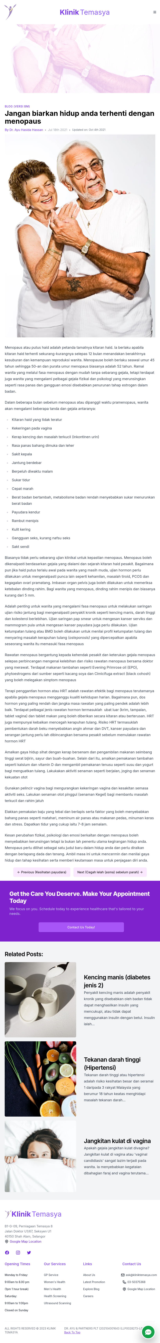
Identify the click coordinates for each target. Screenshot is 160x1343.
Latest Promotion (94, 1282)
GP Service (51, 1275)
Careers (88, 1296)
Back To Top (72, 1332)
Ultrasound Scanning (57, 1303)
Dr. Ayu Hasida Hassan (26, 130)
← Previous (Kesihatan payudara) (41, 872)
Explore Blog (91, 1289)
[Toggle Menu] (154, 11)
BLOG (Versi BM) (17, 106)
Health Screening (55, 1296)
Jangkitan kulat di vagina (117, 1140)
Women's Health (54, 1282)
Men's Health (52, 1289)
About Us (89, 1275)
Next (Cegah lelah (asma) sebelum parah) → (110, 872)
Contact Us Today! (81, 927)
